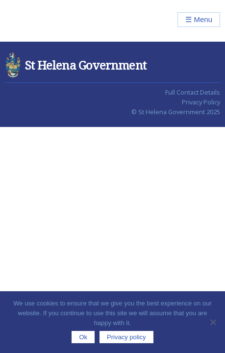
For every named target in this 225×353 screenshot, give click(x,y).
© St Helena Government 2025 (175, 112)
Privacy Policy (201, 102)
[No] (213, 322)
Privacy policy (126, 337)
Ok (83, 337)
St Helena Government (47, 21)
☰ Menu (198, 19)
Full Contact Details (192, 92)
